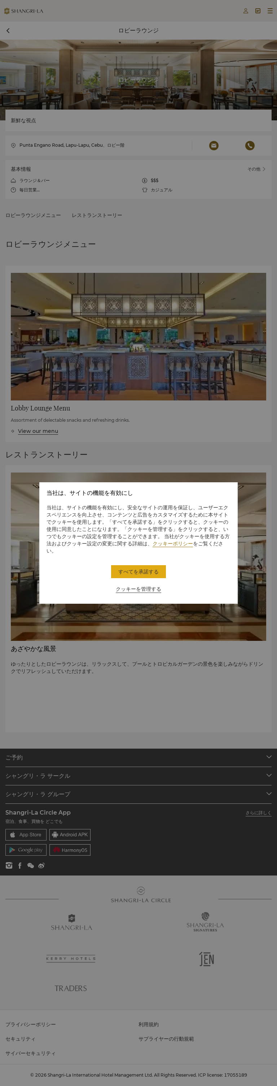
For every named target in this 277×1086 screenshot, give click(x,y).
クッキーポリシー (173, 543)
